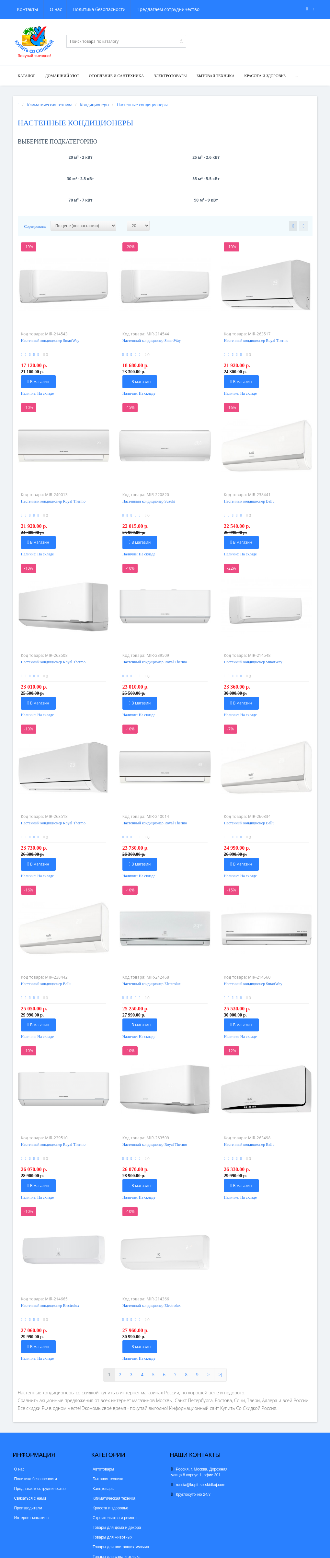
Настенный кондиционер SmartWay (50, 298)
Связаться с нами (30, 1455)
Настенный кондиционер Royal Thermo (256, 298)
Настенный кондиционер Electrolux (151, 941)
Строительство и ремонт (115, 1475)
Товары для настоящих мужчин (121, 1504)
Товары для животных (112, 1494)
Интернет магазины (32, 1475)
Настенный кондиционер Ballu (249, 458)
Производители (28, 1465)
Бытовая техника (215, 76)
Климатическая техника (114, 1455)
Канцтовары (103, 1446)
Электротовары (170, 76)
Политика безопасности (67, 9)
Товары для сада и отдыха (117, 1514)
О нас (23, 9)
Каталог (27, 76)
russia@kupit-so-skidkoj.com (198, 1442)
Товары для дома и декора (117, 1484)
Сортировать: (35, 183)
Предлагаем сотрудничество (137, 9)
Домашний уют (62, 76)
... (296, 76)
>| (220, 1332)
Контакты (191, 9)
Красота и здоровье (265, 76)
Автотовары (103, 1426)
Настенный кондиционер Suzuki (148, 458)
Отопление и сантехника (116, 76)
